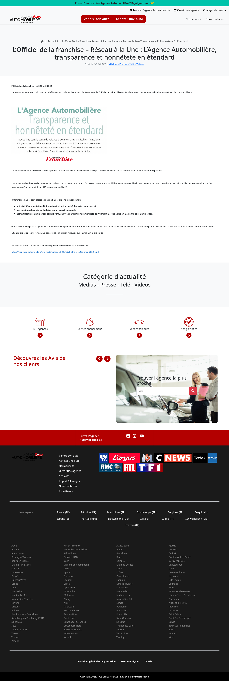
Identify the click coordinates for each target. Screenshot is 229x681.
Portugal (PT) (89, 518)
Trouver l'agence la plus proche (150, 10)
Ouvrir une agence (186, 10)
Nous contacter (215, 19)
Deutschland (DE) (118, 518)
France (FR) (63, 512)
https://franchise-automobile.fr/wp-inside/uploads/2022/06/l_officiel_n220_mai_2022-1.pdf (55, 251)
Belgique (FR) (175, 512)
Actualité (64, 476)
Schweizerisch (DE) (196, 518)
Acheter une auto (129, 19)
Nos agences (66, 466)
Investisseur (66, 491)
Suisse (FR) (168, 518)
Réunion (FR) (88, 512)
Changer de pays (214, 10)
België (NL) (201, 512)
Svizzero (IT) (132, 525)
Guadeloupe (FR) (146, 512)
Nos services (193, 19)
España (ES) (63, 518)
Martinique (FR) (116, 512)
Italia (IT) (145, 518)
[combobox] (164, 391)
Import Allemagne (69, 481)
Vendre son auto (97, 19)
